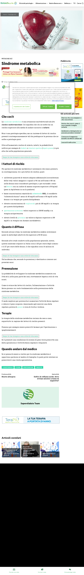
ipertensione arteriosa (13, 210)
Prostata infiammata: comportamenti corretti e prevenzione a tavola (29, 451)
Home (5, 14)
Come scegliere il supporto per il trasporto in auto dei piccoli (11, 452)
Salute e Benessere (30, 443)
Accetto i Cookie (64, 106)
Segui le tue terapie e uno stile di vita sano (20, 157)
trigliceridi (30, 203)
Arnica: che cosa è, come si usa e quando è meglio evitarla (70, 125)
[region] (42, 97)
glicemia (21, 217)
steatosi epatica (35, 148)
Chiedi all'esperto (10, 446)
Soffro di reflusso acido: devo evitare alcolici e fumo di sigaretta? (46, 379)
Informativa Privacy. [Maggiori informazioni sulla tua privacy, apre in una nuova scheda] (58, 100)
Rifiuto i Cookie (48, 106)
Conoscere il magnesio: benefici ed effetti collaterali (71, 137)
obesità (9, 186)
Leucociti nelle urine (68, 142)
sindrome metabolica (12, 122)
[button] (80, 3)
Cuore (18, 367)
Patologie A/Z (12, 14)
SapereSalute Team (30, 403)
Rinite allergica (8, 377)
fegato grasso (48, 148)
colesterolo (37, 193)
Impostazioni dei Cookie (21, 106)
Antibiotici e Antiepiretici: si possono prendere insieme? (71, 132)
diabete (24, 148)
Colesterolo (8, 367)
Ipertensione (28, 367)
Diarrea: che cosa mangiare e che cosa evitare (71, 119)
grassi (20, 307)
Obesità (39, 367)
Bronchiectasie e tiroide (48, 454)
